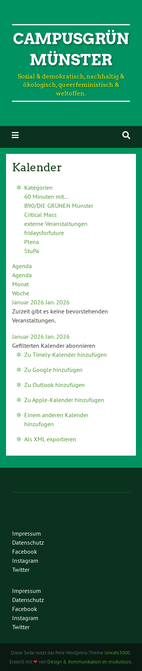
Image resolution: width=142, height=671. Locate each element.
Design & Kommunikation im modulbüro (89, 662)
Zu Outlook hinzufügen (54, 384)
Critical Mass (40, 214)
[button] (53, 345)
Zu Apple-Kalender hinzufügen (64, 400)
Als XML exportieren (50, 439)
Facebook (24, 551)
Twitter (21, 569)
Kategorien (38, 187)
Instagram (25, 560)
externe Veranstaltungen (55, 223)
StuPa (31, 251)
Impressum (26, 533)
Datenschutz (28, 542)
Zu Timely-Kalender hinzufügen (65, 354)
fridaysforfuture (44, 232)
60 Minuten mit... (46, 196)
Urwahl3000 (117, 653)
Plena (31, 242)
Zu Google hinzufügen (53, 369)
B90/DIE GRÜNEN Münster (58, 205)
